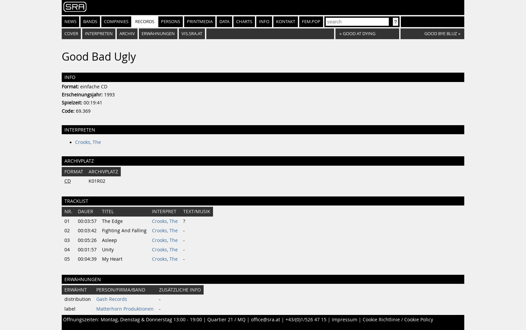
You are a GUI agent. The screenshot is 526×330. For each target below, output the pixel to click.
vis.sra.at (191, 33)
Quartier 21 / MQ (226, 320)
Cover (71, 33)
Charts (244, 21)
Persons (170, 21)
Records (144, 21)
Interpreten (99, 33)
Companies (116, 21)
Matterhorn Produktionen (125, 309)
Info (264, 21)
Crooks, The (88, 142)
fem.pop (311, 21)
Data (224, 21)
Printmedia (200, 21)
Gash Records (111, 299)
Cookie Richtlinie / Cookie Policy (398, 320)
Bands (90, 21)
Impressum (344, 320)
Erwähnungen (158, 33)
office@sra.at (265, 320)
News (70, 21)
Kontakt (285, 21)
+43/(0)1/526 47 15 (305, 320)
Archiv (127, 33)
